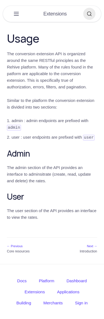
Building (23, 302)
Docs (22, 280)
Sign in (81, 302)
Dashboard (77, 280)
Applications (68, 291)
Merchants (53, 302)
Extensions (35, 291)
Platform (46, 280)
